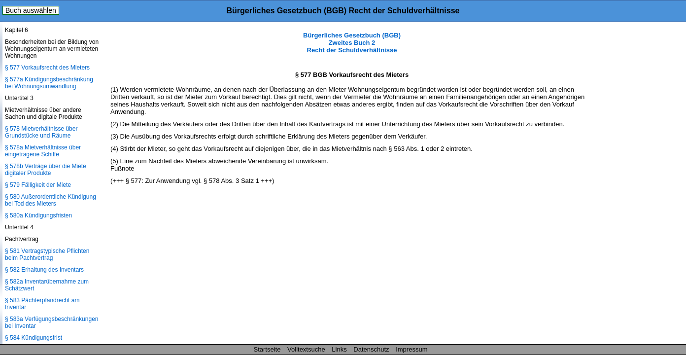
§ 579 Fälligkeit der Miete (38, 184)
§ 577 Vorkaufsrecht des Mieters (47, 67)
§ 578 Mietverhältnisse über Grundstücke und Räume (41, 132)
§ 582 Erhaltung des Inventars (44, 269)
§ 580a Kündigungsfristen (38, 215)
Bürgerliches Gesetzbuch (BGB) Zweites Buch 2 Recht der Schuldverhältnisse (352, 43)
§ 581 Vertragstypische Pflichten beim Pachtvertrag (47, 254)
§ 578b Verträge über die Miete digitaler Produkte (45, 170)
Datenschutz (371, 349)
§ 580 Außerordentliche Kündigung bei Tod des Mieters (50, 200)
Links (339, 349)
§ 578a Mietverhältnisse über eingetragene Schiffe (43, 151)
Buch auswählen (30, 10)
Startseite (267, 349)
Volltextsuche (306, 349)
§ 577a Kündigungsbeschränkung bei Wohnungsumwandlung (49, 83)
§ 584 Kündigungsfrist (33, 337)
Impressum (411, 349)
